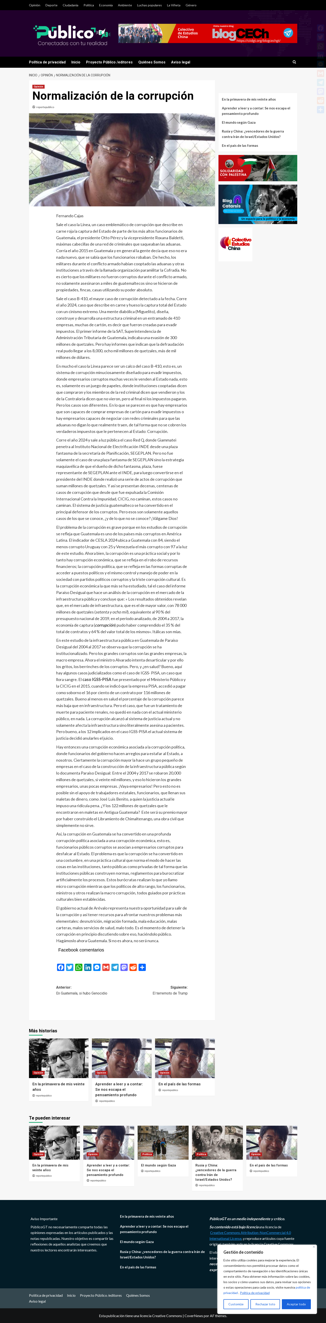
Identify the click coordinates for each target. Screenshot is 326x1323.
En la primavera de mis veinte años (249, 99)
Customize (236, 1304)
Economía (106, 5)
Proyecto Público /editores (109, 62)
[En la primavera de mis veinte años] (59, 1058)
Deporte (52, 5)
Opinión (34, 5)
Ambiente (125, 5)
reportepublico (45, 107)
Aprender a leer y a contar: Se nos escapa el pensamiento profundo (119, 1089)
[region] (267, 1279)
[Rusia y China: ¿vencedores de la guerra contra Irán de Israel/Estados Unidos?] (217, 1143)
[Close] (314, 1247)
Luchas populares (149, 5)
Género (191, 5)
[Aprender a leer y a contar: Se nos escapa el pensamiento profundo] (122, 1058)
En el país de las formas (179, 1084)
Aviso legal (180, 62)
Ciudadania (70, 5)
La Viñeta (173, 5)
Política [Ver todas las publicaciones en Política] (147, 1154)
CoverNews (194, 1315)
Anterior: (89, 990)
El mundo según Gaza (239, 122)
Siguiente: (155, 990)
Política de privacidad (255, 1293)
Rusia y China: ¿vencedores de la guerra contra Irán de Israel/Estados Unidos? (253, 134)
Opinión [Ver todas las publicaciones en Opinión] (38, 86)
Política (89, 5)
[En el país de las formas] (185, 1058)
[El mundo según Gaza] (163, 1143)
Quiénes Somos (151, 62)
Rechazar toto (265, 1304)
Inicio (75, 62)
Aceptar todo (296, 1304)
